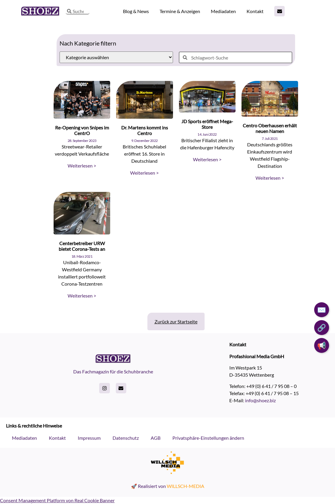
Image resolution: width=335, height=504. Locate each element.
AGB (156, 438)
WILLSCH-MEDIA (185, 486)
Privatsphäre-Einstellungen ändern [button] (208, 438)
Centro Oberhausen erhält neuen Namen (270, 128)
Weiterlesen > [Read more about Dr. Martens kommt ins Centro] (144, 173)
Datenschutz (126, 438)
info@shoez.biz (260, 400)
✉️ (321, 309)
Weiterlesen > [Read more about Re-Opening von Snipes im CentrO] (82, 165)
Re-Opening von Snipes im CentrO (82, 130)
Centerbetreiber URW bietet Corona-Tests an (82, 246)
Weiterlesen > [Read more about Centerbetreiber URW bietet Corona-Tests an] (82, 295)
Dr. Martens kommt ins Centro (144, 130)
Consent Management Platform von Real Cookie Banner (57, 500)
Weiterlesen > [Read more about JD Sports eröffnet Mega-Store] (207, 159)
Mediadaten (223, 11)
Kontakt (255, 11)
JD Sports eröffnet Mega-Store (207, 124)
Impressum (89, 438)
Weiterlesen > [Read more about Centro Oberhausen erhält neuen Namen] (269, 178)
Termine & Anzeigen (180, 11)
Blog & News (136, 11)
